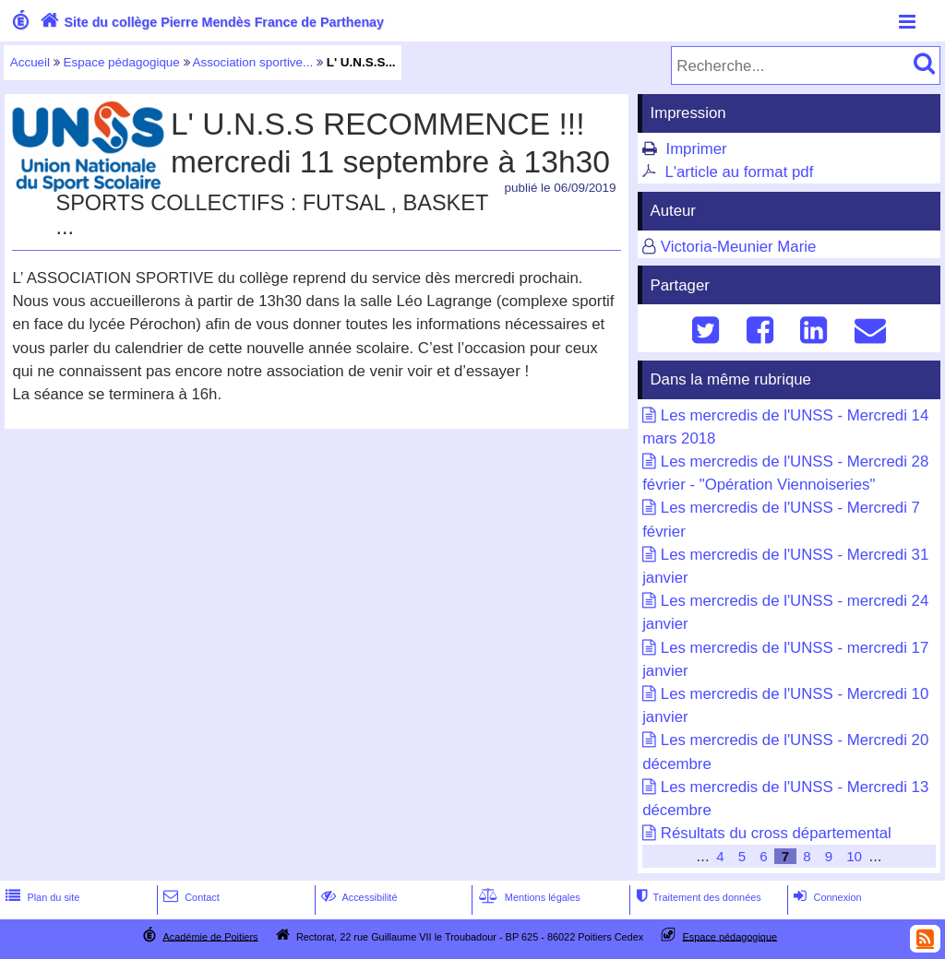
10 (854, 856)
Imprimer (695, 149)
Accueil (30, 62)
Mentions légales (527, 897)
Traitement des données (696, 897)
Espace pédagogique (122, 62)
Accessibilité (357, 897)
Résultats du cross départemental (776, 833)
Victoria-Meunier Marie (739, 246)
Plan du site (40, 897)
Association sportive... (253, 62)
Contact (190, 897)
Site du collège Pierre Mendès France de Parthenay (210, 22)
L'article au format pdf (738, 172)
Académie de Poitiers (209, 935)
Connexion (825, 897)
